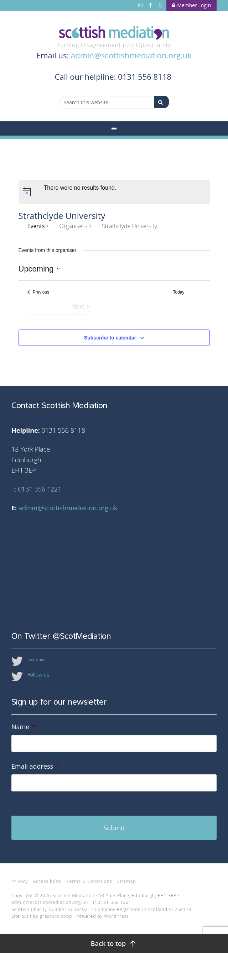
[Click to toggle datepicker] (39, 269)
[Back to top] (114, 943)
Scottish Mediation (114, 33)
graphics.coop (56, 916)
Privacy (19, 881)
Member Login (191, 5)
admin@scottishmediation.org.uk (131, 55)
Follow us (38, 674)
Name (23, 727)
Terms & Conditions (89, 881)
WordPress (116, 916)
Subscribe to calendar (110, 338)
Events (36, 226)
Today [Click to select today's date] (179, 292)
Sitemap (126, 881)
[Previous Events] (38, 292)
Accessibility (47, 881)
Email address (35, 766)
